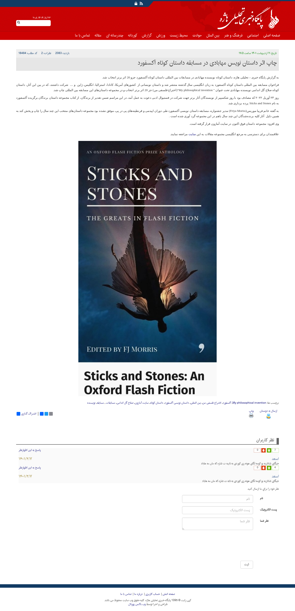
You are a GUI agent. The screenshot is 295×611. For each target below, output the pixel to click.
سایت (192, 134)
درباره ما (138, 594)
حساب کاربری (152, 594)
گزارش (147, 35)
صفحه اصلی (271, 35)
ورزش (160, 35)
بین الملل (212, 35)
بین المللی (195, 403)
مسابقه (100, 403)
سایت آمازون (142, 403)
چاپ (251, 413)
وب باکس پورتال (137, 604)
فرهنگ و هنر (233, 35)
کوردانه (132, 35)
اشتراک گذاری (26, 414)
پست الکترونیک (268, 509)
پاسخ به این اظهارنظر (30, 450)
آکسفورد (227, 403)
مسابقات (110, 403)
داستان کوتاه (156, 403)
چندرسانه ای (114, 35)
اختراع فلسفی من (211, 403)
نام (261, 498)
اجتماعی (253, 35)
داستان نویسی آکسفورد (177, 403)
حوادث (197, 35)
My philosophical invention (249, 403)
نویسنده (91, 403)
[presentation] (239, 547)
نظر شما (264, 520)
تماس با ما (82, 35)
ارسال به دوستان (268, 413)
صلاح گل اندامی (125, 403)
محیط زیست (179, 35)
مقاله (97, 35)
